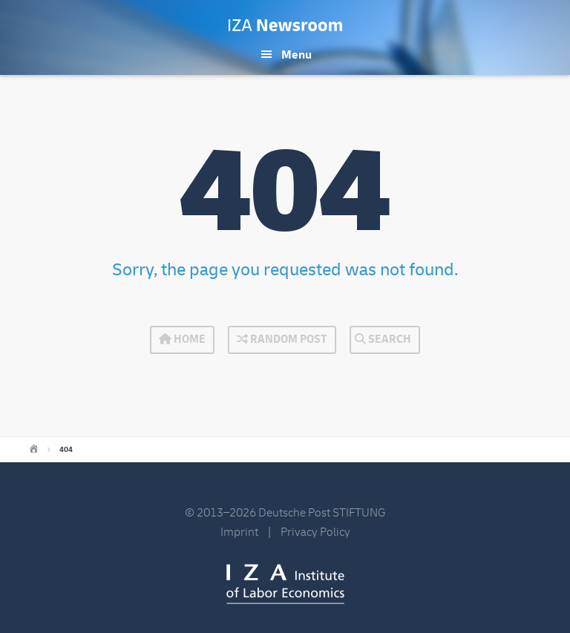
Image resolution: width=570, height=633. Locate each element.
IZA (285, 584)
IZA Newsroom (285, 25)
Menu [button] (296, 54)
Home (182, 339)
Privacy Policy (315, 532)
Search (383, 339)
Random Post (282, 339)
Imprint (239, 532)
